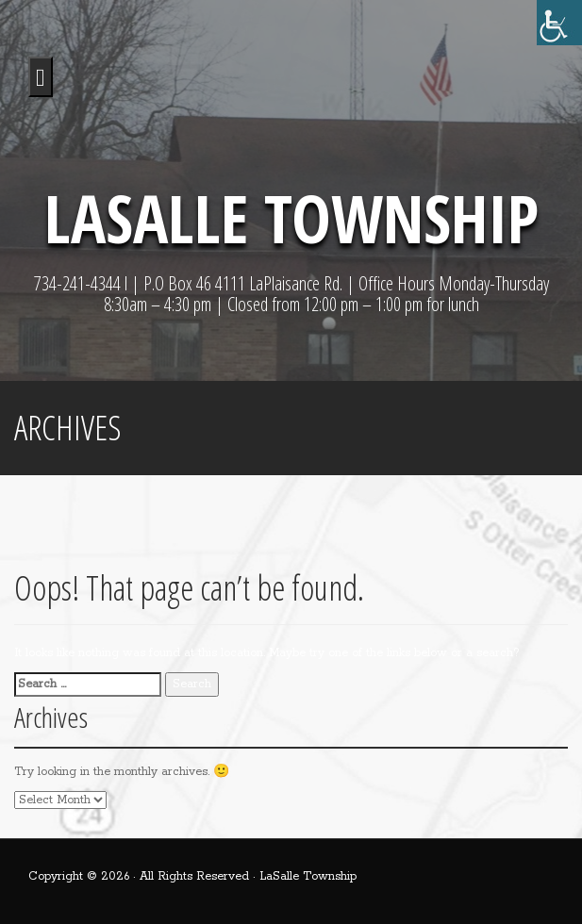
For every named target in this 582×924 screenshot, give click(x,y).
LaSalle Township (291, 218)
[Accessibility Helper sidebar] (559, 22)
